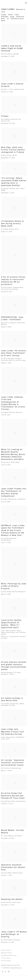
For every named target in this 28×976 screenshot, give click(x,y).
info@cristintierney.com (16, 967)
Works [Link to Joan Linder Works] (10, 14)
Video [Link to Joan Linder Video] (17, 14)
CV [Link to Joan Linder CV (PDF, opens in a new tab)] (8, 18)
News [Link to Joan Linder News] (3, 18)
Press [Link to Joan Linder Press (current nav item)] (12, 16)
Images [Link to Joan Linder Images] (3, 14)
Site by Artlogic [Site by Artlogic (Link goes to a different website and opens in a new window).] (6, 960)
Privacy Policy (6, 950)
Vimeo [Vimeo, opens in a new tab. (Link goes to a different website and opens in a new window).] (5, 971)
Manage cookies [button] (6, 952)
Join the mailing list (8, 971)
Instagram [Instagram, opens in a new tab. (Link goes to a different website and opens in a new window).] (2, 971)
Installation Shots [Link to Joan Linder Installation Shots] (17, 18)
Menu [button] (26, 3)
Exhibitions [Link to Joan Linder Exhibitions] (20, 16)
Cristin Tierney (10, 3)
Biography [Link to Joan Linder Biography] (4, 16)
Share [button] (3, 20)
